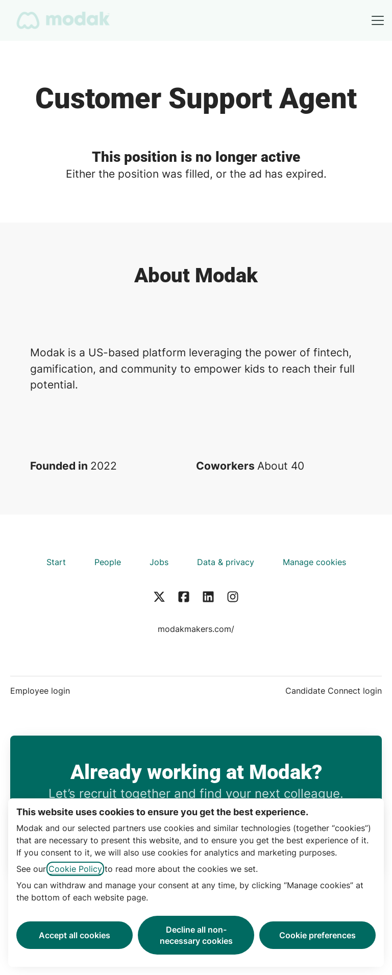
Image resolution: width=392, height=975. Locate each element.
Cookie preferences (317, 935)
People (107, 562)
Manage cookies (314, 562)
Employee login (40, 691)
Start (56, 562)
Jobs (159, 562)
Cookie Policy (75, 869)
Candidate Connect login (333, 691)
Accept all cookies (74, 935)
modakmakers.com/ (196, 629)
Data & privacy (225, 562)
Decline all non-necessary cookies (196, 935)
